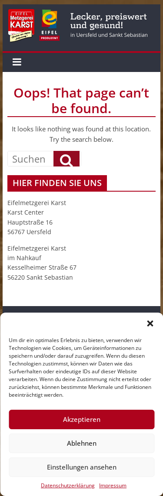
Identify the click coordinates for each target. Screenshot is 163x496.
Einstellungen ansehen (81, 467)
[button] (150, 323)
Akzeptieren (81, 419)
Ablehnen (81, 443)
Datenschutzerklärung (68, 485)
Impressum (112, 485)
